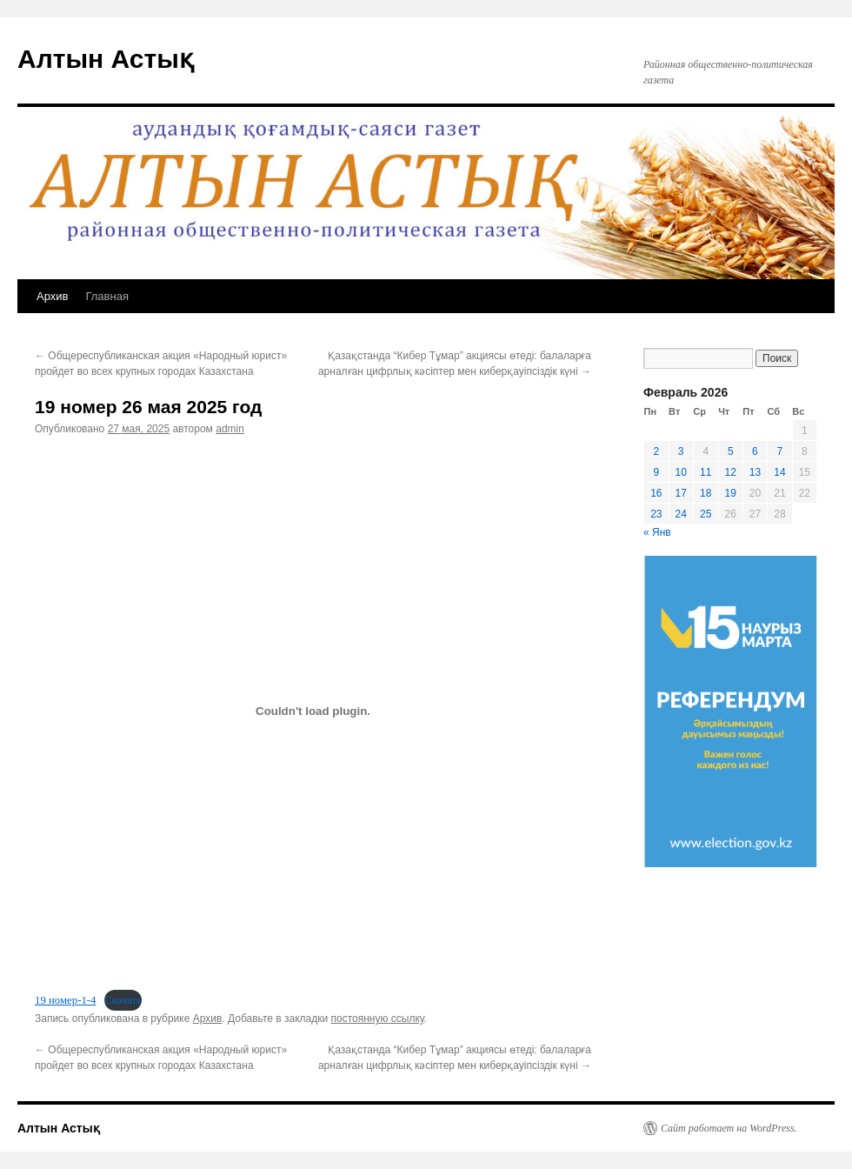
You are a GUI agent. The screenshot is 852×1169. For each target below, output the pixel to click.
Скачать (123, 1000)
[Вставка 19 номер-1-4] (313, 711)
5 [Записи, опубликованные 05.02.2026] (731, 451)
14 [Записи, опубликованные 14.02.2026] (779, 472)
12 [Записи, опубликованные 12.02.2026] (730, 472)
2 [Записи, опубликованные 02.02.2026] (656, 451)
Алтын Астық (105, 58)
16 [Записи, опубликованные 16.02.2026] (656, 493)
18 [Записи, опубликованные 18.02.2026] (705, 493)
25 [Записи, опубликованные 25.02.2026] (705, 514)
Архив (52, 296)
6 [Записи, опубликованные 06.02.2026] (755, 451)
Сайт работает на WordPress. (729, 1128)
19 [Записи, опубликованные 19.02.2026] (730, 493)
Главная (106, 296)
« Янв (657, 532)
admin (230, 429)
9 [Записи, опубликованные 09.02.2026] (656, 472)
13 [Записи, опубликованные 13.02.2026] (755, 472)
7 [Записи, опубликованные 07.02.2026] (780, 451)
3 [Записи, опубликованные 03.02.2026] (681, 451)
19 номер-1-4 (66, 1000)
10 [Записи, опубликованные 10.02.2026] (681, 472)
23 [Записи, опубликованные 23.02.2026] (656, 514)
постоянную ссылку (376, 1018)
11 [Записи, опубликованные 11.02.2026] (705, 472)
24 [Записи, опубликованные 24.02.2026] (681, 514)
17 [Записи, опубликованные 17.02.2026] (681, 493)
